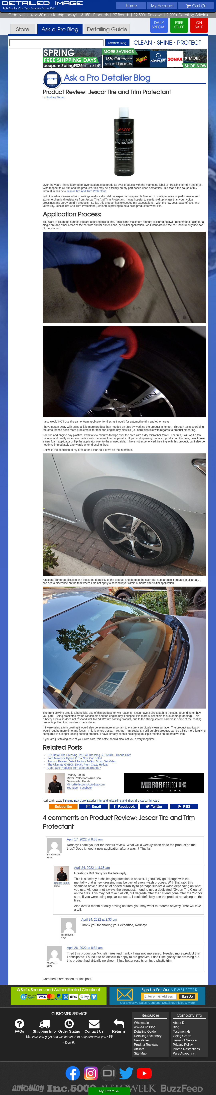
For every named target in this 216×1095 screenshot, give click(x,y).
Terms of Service (185, 1040)
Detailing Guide (145, 1031)
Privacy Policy (183, 1044)
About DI (179, 1022)
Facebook (86, 787)
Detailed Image (42, 3)
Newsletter (141, 1040)
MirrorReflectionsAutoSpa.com (86, 784)
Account (162, 5)
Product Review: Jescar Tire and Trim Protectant (107, 92)
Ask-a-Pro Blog (145, 1027)
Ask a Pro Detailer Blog (107, 77)
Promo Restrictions (186, 1049)
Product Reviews (146, 1044)
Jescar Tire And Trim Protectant (86, 191)
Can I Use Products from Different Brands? (74, 767)
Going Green (182, 1036)
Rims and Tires (124, 800)
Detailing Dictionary (148, 1036)
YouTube (72, 787)
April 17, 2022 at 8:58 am (85, 839)
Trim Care (153, 800)
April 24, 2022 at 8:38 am (92, 867)
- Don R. (69, 1042)
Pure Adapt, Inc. (184, 1053)
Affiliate (139, 1049)
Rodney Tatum (56, 97)
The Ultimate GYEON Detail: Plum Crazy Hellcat (78, 764)
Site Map (140, 1053)
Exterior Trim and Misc (100, 800)
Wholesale (141, 1022)
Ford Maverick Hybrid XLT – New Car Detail (75, 758)
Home (131, 5)
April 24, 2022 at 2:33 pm (99, 919)
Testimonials (181, 1031)
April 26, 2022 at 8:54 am (85, 948)
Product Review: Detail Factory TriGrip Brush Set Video (82, 761)
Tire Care (140, 800)
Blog (176, 1027)
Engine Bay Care (75, 800)
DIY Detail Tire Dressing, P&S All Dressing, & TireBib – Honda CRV (89, 755)
